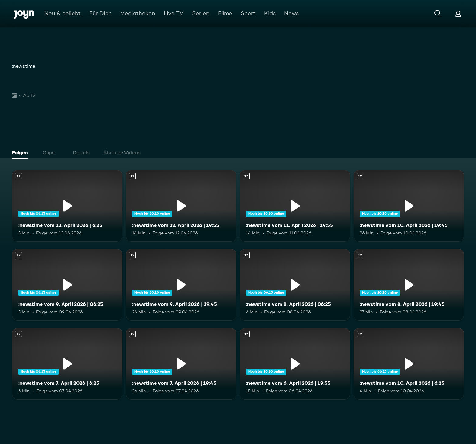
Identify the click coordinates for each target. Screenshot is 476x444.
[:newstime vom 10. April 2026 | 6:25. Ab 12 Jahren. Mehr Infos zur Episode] (409, 364)
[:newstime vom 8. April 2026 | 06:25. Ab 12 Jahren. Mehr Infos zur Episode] (295, 285)
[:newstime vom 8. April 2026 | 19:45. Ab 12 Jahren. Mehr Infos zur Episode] (409, 285)
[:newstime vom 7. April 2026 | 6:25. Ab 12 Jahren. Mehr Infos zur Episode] (67, 364)
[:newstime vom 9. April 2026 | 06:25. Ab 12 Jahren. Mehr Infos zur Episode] (67, 285)
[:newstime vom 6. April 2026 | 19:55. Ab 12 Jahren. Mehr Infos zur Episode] (295, 364)
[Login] (458, 13)
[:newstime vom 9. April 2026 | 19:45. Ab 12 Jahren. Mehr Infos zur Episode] (181, 285)
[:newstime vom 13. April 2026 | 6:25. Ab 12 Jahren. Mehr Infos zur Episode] (67, 206)
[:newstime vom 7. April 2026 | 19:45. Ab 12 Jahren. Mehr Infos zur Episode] (181, 364)
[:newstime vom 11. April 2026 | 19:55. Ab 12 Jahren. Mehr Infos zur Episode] (295, 206)
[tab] (21, 153)
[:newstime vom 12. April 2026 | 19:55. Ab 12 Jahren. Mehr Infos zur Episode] (181, 206)
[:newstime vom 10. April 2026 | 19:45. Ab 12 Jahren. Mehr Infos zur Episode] (409, 206)
